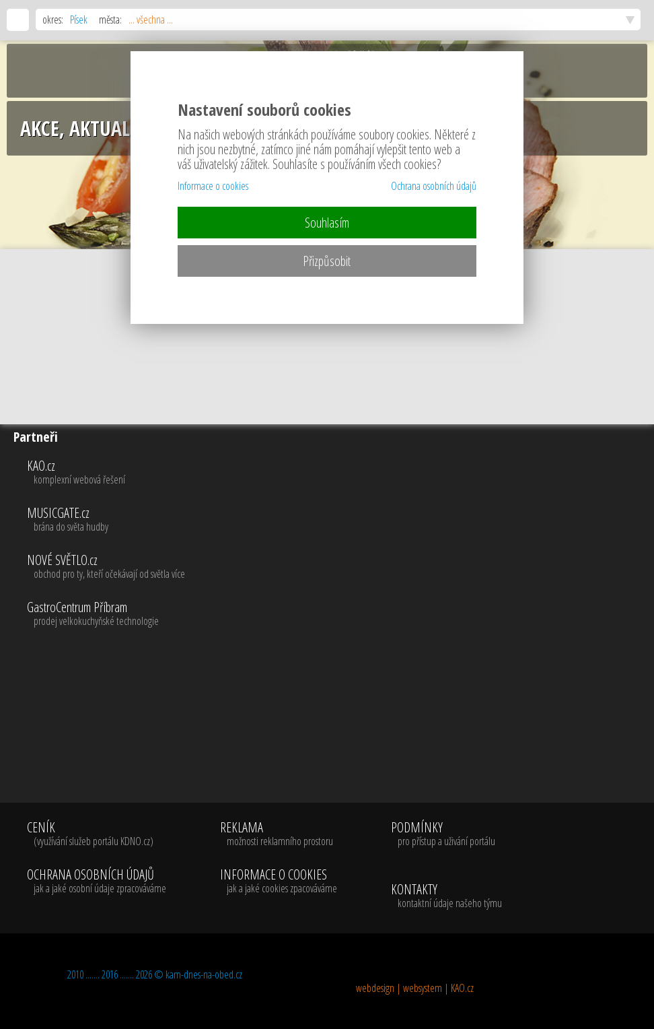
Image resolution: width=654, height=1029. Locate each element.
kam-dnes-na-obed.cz (204, 974)
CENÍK (96, 834)
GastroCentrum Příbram (337, 614)
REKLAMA (278, 834)
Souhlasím (327, 222)
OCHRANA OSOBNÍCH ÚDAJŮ (96, 881)
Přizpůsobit (327, 261)
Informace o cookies (213, 185)
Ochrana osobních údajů (433, 185)
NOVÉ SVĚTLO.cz (337, 567)
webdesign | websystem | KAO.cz (415, 988)
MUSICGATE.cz (337, 519)
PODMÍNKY (443, 834)
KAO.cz (337, 472)
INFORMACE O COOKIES (278, 881)
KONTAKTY (446, 896)
